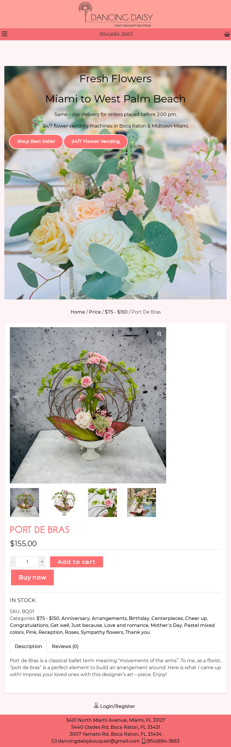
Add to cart (77, 561)
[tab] (28, 647)
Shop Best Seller (36, 141)
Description (28, 646)
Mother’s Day (166, 625)
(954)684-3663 (116, 34)
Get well (59, 625)
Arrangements (109, 618)
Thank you (137, 632)
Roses (72, 632)
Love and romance (126, 625)
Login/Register (114, 706)
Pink (31, 632)
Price (95, 312)
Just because (86, 625)
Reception (50, 632)
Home (78, 312)
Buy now (32, 577)
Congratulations (29, 625)
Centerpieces (167, 618)
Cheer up (196, 618)
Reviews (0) (65, 646)
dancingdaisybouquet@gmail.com (96, 741)
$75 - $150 (116, 312)
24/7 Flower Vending (96, 141)
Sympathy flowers (102, 632)
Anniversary (75, 618)
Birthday (139, 618)
